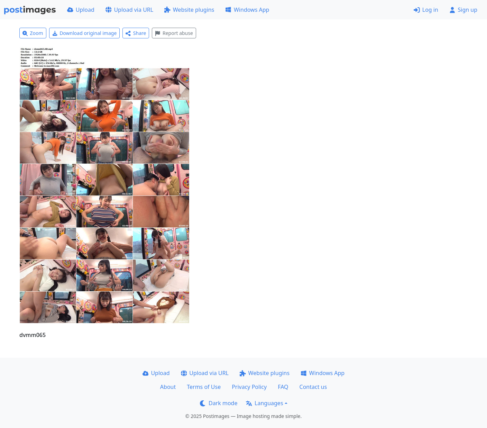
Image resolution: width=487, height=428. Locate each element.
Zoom (32, 33)
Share (136, 33)
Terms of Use (204, 387)
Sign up (463, 9)
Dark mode (218, 403)
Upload (80, 9)
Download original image (84, 33)
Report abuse (174, 33)
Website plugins (189, 9)
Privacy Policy (249, 387)
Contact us (313, 387)
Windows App (247, 9)
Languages (264, 403)
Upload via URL (129, 9)
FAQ (283, 387)
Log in (426, 9)
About (168, 387)
